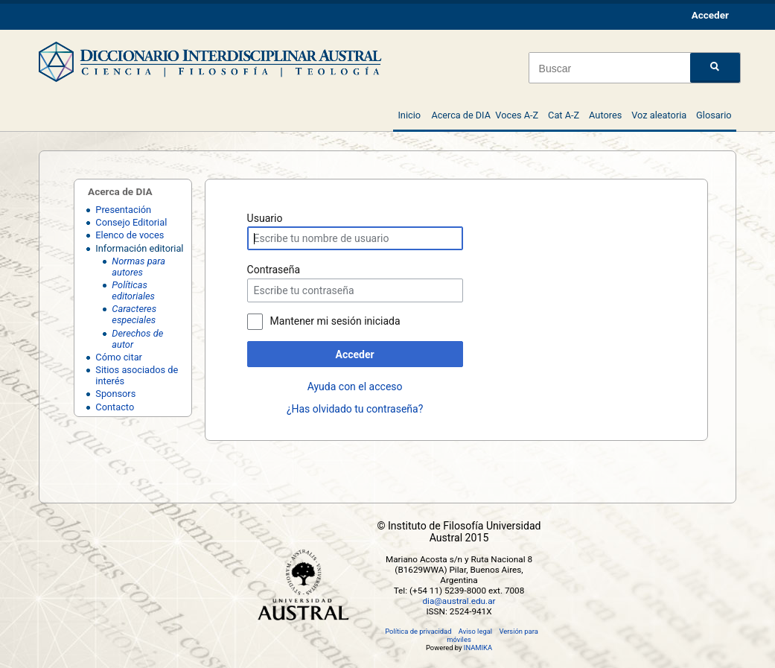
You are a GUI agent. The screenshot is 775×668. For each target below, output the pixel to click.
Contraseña (274, 270)
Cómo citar (118, 357)
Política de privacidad (418, 631)
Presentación (123, 209)
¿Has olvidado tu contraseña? (355, 409)
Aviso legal (475, 631)
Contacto (114, 407)
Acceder (355, 354)
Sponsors (115, 393)
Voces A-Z (516, 115)
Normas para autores (138, 266)
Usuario (265, 218)
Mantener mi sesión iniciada (335, 321)
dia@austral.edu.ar (458, 601)
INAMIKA (478, 647)
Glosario (713, 115)
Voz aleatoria (658, 115)
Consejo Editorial (131, 222)
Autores (605, 115)
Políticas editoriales (133, 290)
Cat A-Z (563, 115)
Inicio (409, 115)
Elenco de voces (129, 235)
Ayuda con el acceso (355, 386)
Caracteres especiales (134, 314)
